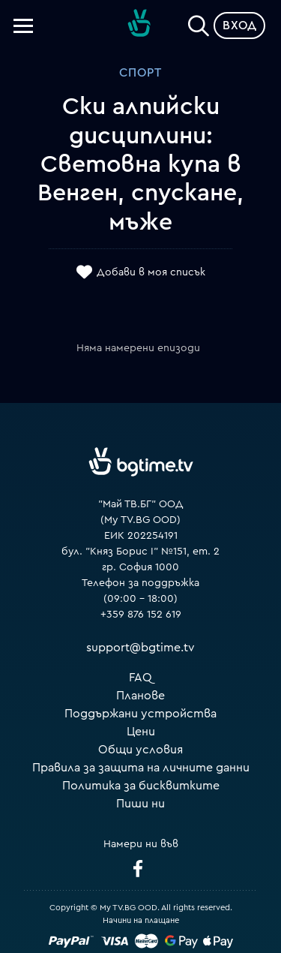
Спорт (140, 73)
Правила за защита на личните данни (141, 768)
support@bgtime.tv (140, 648)
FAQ (140, 678)
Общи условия (140, 750)
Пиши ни (140, 804)
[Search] (198, 22)
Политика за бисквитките (141, 786)
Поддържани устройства (140, 714)
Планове (140, 696)
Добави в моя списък (151, 272)
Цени (141, 732)
